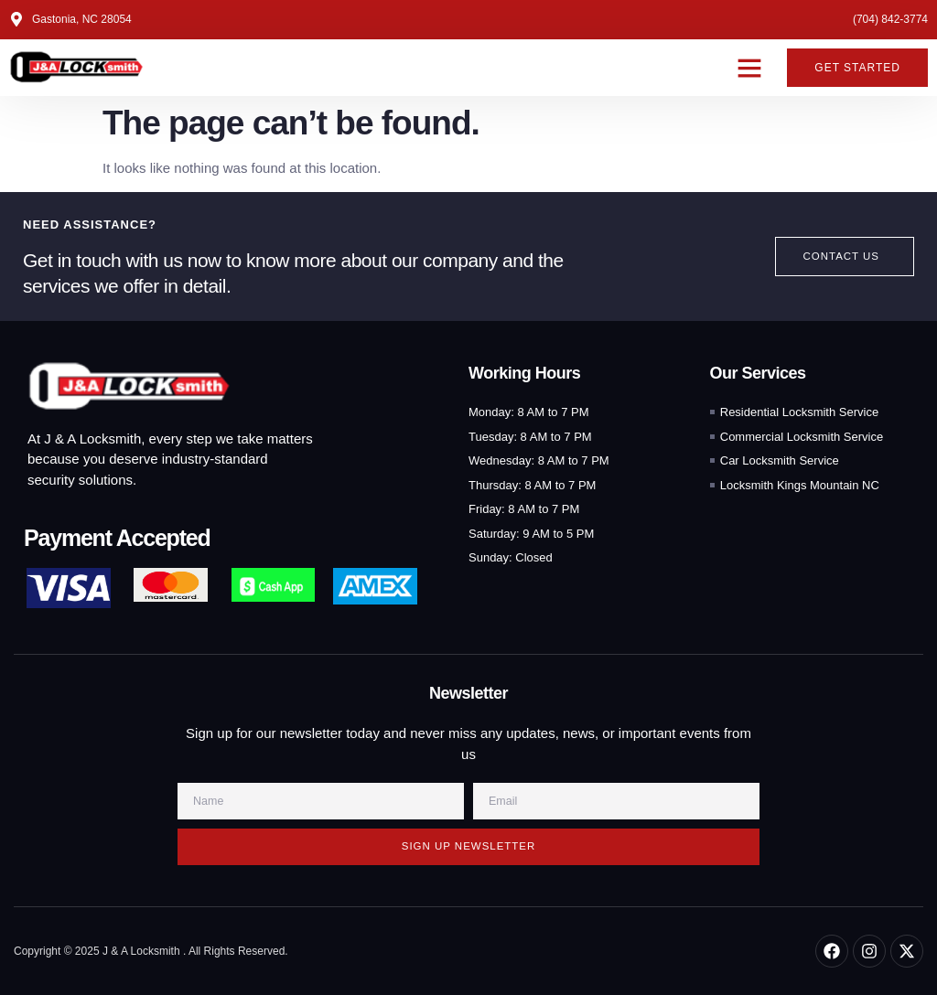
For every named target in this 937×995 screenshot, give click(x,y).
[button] (749, 67)
